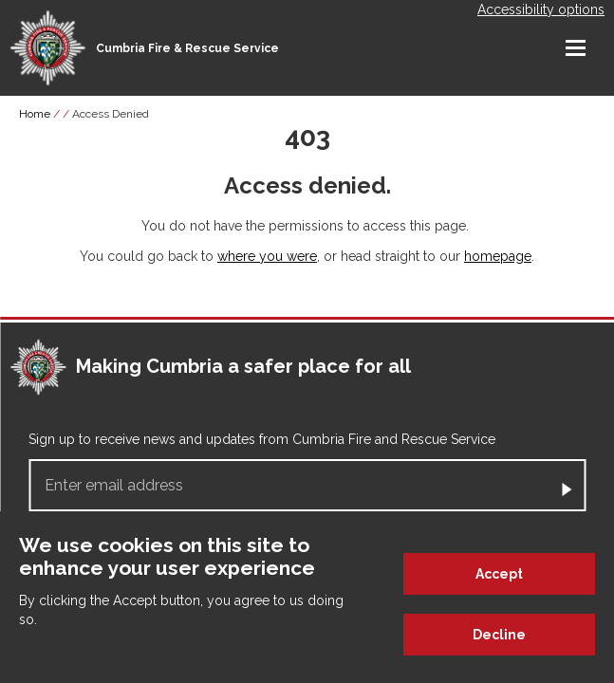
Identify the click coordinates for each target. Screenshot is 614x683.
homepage (497, 256)
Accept (499, 574)
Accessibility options (541, 9)
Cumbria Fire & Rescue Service (187, 48)
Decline (499, 635)
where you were (267, 256)
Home (34, 113)
